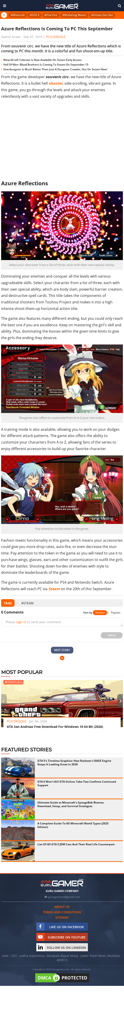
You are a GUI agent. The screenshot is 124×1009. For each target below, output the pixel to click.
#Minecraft (18, 15)
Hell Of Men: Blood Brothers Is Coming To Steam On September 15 (45, 64)
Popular (116, 612)
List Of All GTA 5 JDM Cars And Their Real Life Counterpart (76, 844)
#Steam (27, 603)
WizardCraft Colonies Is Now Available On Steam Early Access (42, 60)
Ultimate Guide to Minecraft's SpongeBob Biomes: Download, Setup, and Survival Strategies (70, 804)
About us (62, 907)
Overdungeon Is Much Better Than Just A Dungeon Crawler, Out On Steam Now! (55, 69)
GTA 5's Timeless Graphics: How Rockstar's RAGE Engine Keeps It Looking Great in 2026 (74, 762)
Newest (100, 612)
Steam (54, 588)
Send (111, 635)
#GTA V (34, 15)
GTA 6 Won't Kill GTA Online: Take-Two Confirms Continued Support (76, 783)
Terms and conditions (62, 912)
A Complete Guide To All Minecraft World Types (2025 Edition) (73, 825)
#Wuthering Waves (74, 15)
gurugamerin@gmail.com (64, 897)
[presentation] (17, 603)
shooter (56, 83)
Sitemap (62, 917)
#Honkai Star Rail (102, 15)
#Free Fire (50, 15)
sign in (21, 622)
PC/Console (55, 37)
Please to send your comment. (34, 622)
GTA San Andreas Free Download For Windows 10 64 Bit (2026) (55, 726)
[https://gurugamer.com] (62, 882)
